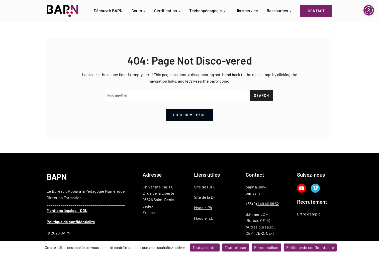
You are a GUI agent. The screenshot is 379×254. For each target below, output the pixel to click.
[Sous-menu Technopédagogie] (224, 11)
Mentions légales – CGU (67, 210)
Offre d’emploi (309, 213)
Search (261, 95)
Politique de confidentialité (71, 221)
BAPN (57, 176)
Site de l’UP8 (204, 186)
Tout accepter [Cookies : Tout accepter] (205, 247)
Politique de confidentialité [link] (310, 247)
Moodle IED (204, 218)
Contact (316, 11)
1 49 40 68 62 (268, 203)
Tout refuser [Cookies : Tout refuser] (236, 247)
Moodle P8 (203, 207)
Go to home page (189, 115)
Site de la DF (205, 197)
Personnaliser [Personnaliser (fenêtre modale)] (266, 247)
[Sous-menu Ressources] (290, 11)
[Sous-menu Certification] (179, 11)
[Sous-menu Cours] (144, 11)
